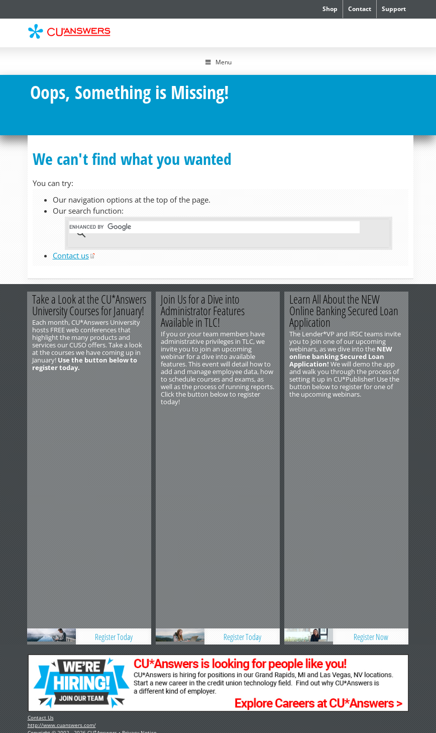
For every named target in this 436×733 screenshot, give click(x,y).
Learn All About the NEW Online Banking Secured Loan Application (344, 310)
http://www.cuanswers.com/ (62, 506)
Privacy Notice (139, 514)
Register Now (371, 418)
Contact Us (41, 499)
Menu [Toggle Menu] (218, 62)
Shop (330, 9)
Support (394, 9)
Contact (359, 9)
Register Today (114, 418)
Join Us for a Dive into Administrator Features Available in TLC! (203, 310)
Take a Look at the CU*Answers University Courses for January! (90, 305)
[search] (214, 227)
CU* (74, 31)
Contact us (71, 255)
